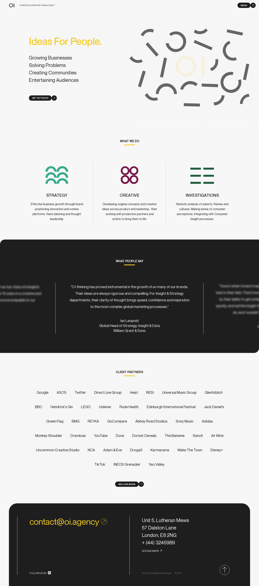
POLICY (179, 573)
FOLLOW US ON (38, 573)
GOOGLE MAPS (150, 550)
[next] (226, 308)
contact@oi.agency (68, 522)
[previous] (32, 308)
